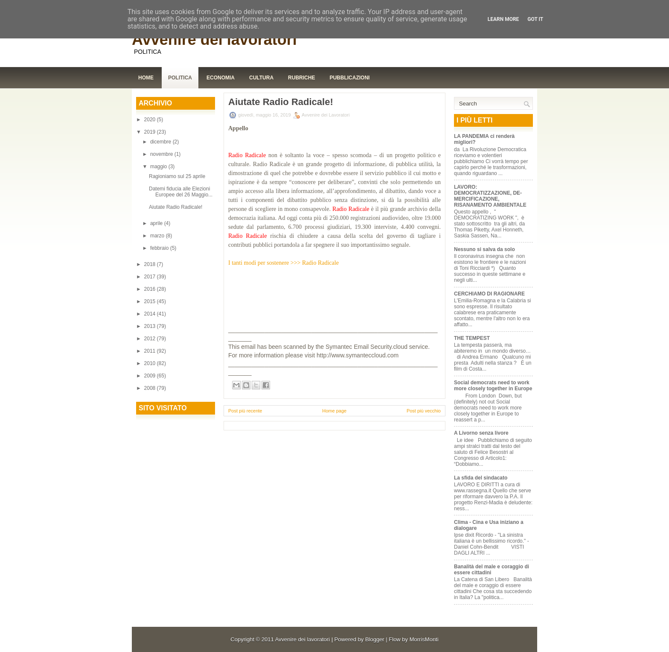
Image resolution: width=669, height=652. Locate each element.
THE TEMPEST (472, 338)
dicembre (161, 142)
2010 (150, 363)
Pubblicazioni (349, 78)
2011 (150, 351)
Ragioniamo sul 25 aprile (177, 176)
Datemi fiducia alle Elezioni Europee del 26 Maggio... (180, 192)
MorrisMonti (424, 639)
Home (146, 78)
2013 (150, 326)
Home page (334, 410)
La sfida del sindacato (480, 478)
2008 (150, 388)
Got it (535, 19)
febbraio (160, 248)
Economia (221, 78)
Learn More (503, 19)
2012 (150, 339)
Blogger (374, 639)
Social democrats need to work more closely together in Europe (493, 386)
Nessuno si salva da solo (484, 249)
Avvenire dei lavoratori (214, 39)
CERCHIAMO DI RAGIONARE (489, 294)
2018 (150, 264)
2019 (150, 132)
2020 (150, 120)
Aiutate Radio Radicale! (175, 207)
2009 (150, 376)
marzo (158, 236)
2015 (150, 301)
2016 (150, 289)
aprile (157, 223)
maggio (159, 167)
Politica (180, 78)
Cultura (261, 78)
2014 (150, 314)
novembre (162, 154)
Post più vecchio (424, 410)
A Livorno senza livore (481, 433)
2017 (150, 277)
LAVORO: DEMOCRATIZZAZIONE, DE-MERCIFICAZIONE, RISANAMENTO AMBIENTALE (490, 196)
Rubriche (301, 78)
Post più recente (245, 410)
